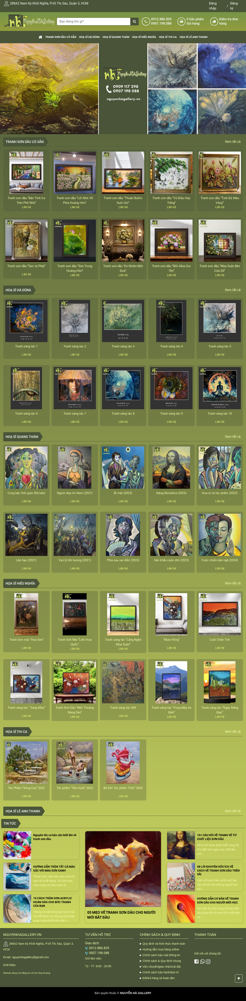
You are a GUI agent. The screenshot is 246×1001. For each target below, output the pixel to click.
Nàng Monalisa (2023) (171, 493)
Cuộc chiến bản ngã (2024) (220, 560)
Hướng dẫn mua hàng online (161, 949)
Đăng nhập (213, 5)
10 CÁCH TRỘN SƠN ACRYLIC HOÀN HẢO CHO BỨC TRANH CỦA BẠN (52, 902)
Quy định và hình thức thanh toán (164, 943)
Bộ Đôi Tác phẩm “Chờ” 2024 (123, 788)
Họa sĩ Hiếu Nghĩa (144, 37)
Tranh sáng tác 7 (74, 413)
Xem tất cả (233, 142)
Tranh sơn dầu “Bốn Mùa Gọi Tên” (171, 268)
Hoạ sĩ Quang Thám (116, 37)
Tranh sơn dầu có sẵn (60, 37)
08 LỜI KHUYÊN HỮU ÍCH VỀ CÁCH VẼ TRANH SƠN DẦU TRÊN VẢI (218, 870)
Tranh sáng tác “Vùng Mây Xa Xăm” (171, 710)
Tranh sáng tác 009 (123, 708)
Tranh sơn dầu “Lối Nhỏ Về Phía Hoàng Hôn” (75, 200)
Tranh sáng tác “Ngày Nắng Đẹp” (219, 710)
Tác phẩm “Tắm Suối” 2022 (75, 788)
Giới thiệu (9, 965)
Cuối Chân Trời (220, 640)
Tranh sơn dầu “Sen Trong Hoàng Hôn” (74, 268)
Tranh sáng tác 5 (220, 346)
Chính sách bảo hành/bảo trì (161, 972)
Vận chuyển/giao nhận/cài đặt (161, 966)
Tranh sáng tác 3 (123, 346)
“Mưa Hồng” (171, 640)
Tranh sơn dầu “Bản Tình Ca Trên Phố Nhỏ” (26, 200)
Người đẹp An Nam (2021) (75, 493)
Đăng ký (234, 5)
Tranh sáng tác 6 (26, 413)
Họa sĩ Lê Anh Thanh (193, 37)
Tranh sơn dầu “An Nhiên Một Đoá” (123, 268)
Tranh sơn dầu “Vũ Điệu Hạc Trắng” (171, 200)
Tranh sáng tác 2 (74, 346)
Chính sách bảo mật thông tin (161, 955)
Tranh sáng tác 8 (123, 413)
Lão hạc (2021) (26, 560)
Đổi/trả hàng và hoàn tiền (159, 978)
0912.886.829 (161, 19)
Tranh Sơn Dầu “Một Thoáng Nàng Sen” (75, 710)
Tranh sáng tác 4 (171, 346)
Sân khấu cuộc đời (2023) (171, 560)
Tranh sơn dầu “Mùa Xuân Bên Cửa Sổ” (220, 268)
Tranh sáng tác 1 (26, 346)
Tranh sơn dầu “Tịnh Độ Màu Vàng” (220, 200)
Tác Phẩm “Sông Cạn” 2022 (26, 788)
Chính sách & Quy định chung (162, 960)
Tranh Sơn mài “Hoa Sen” (26, 640)
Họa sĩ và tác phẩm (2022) (220, 493)
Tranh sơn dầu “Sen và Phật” (26, 266)
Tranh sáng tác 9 (171, 413)
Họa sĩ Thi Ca (168, 37)
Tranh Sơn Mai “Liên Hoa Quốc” (75, 642)
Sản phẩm (196, 21)
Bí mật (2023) (123, 493)
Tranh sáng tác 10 (220, 413)
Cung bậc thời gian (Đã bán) (26, 493)
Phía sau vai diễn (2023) (123, 560)
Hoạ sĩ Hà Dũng (89, 37)
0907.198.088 (161, 23)
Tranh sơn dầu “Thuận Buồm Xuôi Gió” (123, 200)
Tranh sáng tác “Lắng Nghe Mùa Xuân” (123, 642)
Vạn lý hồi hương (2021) (75, 560)
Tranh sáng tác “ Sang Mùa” (26, 708)
